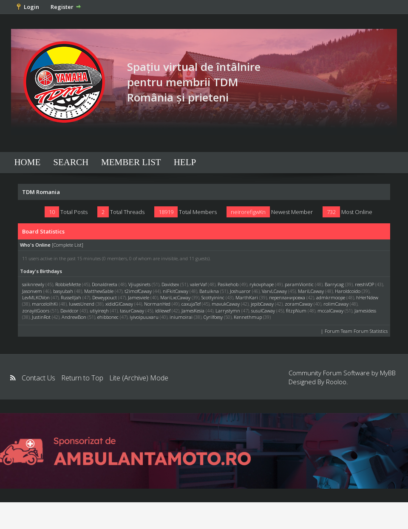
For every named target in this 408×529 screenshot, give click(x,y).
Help (185, 162)
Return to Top (82, 377)
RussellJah (71, 297)
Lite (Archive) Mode (138, 377)
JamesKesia (192, 310)
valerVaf (198, 284)
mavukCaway (226, 304)
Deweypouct (104, 297)
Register (62, 6)
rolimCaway (335, 304)
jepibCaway (262, 304)
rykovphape (261, 284)
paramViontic (299, 284)
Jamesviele (138, 297)
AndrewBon (74, 317)
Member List (131, 162)
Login (31, 6)
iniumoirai (181, 317)
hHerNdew (367, 297)
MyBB (388, 373)
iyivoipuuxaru (144, 317)
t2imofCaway (138, 291)
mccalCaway (330, 310)
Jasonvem (32, 291)
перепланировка (287, 297)
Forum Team (338, 331)
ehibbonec (108, 317)
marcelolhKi (45, 304)
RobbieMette (68, 284)
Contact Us (38, 377)
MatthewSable (98, 291)
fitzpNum (296, 310)
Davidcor (69, 310)
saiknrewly (33, 284)
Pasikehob (228, 284)
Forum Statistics (371, 331)
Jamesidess (365, 310)
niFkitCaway (175, 291)
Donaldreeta (104, 284)
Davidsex (170, 284)
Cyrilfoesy (213, 317)
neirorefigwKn (248, 212)
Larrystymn (227, 310)
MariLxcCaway (175, 297)
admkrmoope (330, 297)
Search (70, 162)
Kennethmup (248, 317)
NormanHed (157, 304)
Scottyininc (212, 297)
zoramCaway (298, 304)
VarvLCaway (274, 291)
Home (27, 162)
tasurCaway (132, 310)
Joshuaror (240, 291)
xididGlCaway (119, 304)
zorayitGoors (35, 310)
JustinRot (41, 317)
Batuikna (209, 291)
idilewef (162, 310)
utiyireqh (99, 310)
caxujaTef (191, 304)
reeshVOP (364, 284)
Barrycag (334, 284)
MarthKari (246, 297)
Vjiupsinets (139, 284)
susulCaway (263, 310)
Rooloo (336, 381)
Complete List (68, 245)
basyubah (63, 291)
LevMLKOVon (36, 297)
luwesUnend (81, 304)
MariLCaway (311, 291)
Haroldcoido (347, 291)
